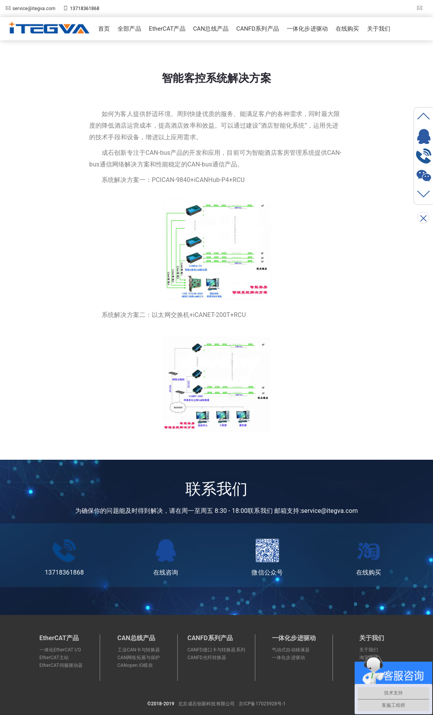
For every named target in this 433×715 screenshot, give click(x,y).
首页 (104, 28)
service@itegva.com (33, 8)
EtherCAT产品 (167, 28)
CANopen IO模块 (135, 665)
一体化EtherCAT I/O (60, 650)
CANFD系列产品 (257, 28)
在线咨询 (165, 557)
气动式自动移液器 (291, 650)
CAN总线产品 (211, 28)
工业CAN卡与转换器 (139, 650)
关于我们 (379, 28)
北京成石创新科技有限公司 (206, 703)
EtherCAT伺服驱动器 (61, 665)
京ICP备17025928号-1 (262, 703)
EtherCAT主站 (54, 657)
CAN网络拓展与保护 (139, 657)
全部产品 (129, 28)
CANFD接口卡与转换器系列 (216, 650)
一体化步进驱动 (307, 28)
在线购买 (347, 28)
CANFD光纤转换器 (206, 657)
